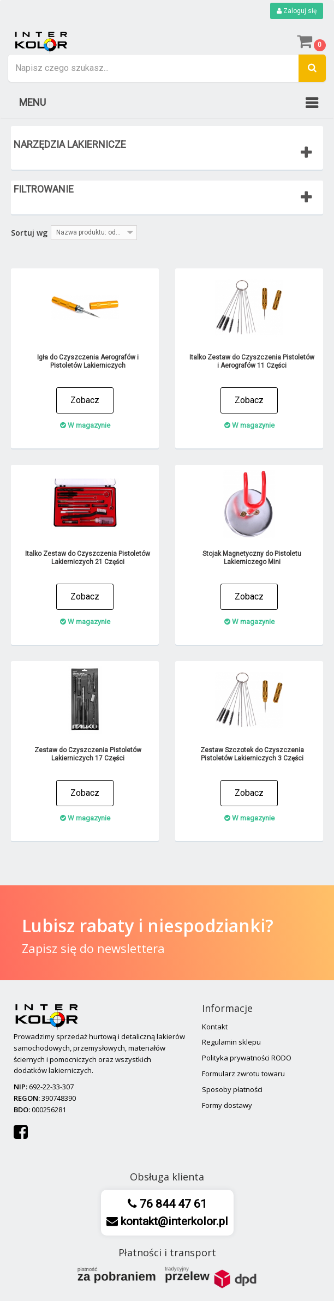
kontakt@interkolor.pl (173, 1221)
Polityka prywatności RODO (246, 1058)
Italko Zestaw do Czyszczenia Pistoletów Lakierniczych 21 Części (87, 558)
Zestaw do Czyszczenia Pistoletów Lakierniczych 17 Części (87, 754)
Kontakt (215, 1027)
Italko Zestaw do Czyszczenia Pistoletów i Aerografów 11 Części (251, 361)
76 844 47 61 (172, 1203)
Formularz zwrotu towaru (243, 1073)
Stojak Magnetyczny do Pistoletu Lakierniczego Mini (251, 558)
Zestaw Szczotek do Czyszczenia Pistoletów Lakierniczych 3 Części (252, 754)
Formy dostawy (227, 1105)
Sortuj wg (29, 232)
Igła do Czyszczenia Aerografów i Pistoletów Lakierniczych (88, 361)
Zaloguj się (297, 11)
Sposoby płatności (232, 1089)
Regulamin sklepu (231, 1042)
